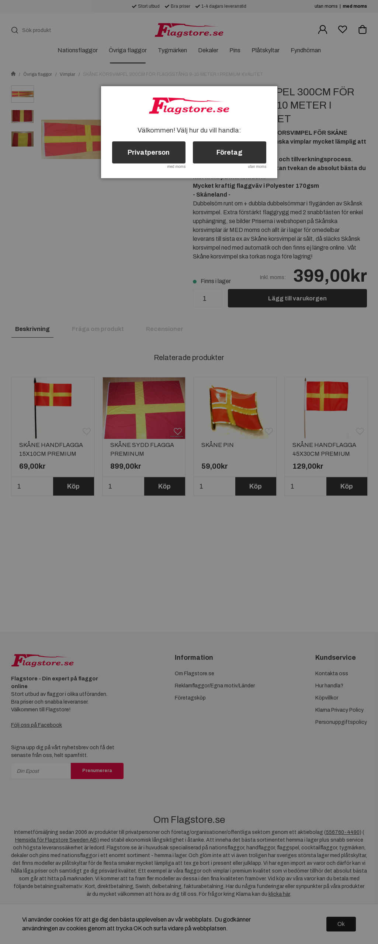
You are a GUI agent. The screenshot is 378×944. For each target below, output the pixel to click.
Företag (229, 152)
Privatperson (149, 152)
